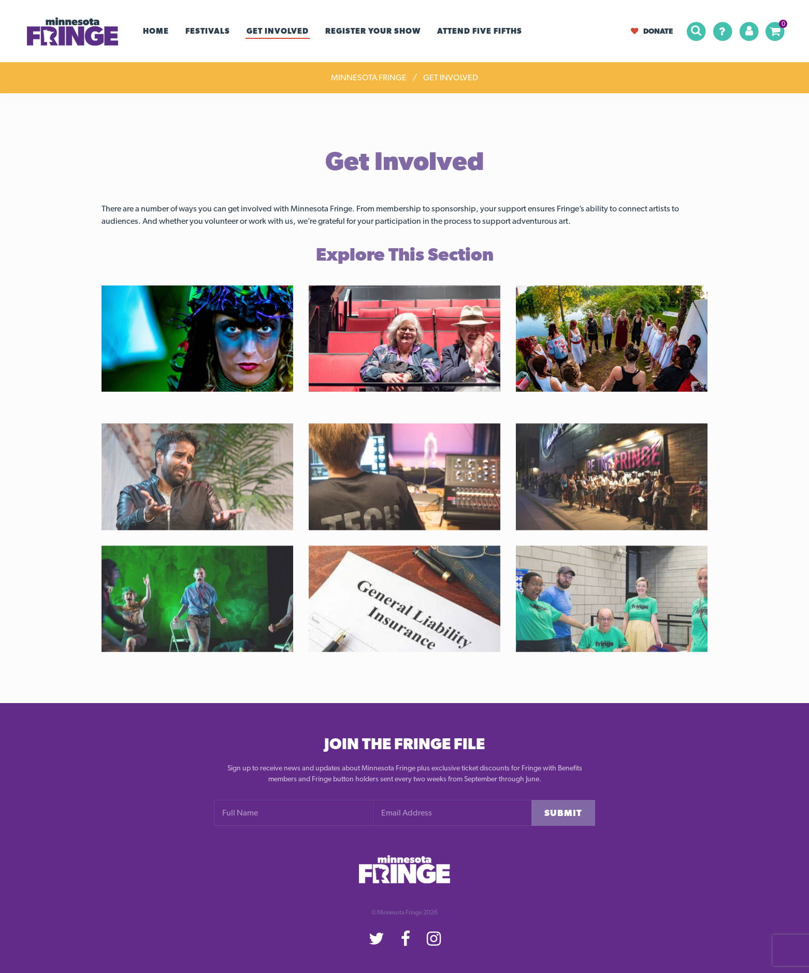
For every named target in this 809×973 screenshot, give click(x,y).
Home (156, 31)
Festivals (207, 31)
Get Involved (278, 31)
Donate (652, 30)
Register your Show (373, 31)
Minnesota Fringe (369, 77)
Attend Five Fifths (479, 31)
